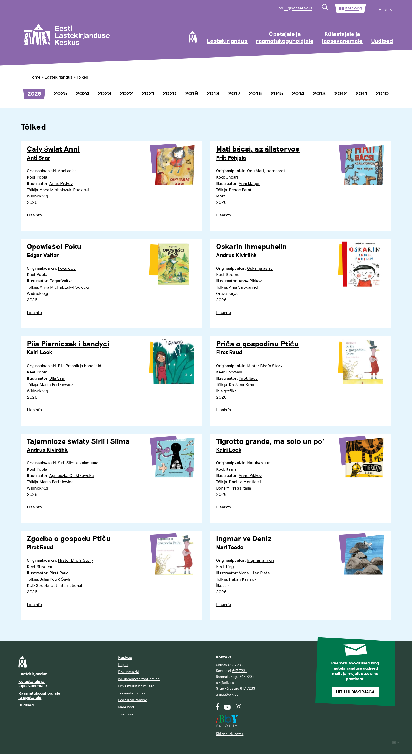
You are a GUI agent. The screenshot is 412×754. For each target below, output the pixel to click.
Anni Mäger (249, 183)
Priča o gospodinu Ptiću (257, 344)
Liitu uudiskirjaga (355, 692)
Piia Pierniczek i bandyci (68, 344)
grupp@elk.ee (227, 694)
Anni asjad (67, 171)
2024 (82, 93)
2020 (170, 93)
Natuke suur (258, 463)
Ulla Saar (57, 378)
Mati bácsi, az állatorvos (258, 149)
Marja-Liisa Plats (254, 573)
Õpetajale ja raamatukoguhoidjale (284, 38)
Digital (398, 742)
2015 (277, 93)
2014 (298, 93)
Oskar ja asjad (260, 268)
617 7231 (239, 671)
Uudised (382, 41)
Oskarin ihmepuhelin (251, 247)
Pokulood (67, 268)
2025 (61, 93)
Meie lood (126, 707)
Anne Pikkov (61, 183)
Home (34, 77)
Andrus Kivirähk (236, 255)
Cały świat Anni (53, 149)
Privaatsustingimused (136, 686)
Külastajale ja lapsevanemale (342, 38)
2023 (104, 93)
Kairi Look (39, 352)
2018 (213, 93)
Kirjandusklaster (229, 734)
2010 (382, 93)
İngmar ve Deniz (243, 539)
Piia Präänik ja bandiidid (79, 365)
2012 (340, 93)
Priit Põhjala (231, 158)
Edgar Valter (43, 255)
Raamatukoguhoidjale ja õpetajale (39, 695)
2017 (234, 93)
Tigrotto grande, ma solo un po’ (270, 441)
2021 (148, 93)
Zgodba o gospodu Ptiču (69, 539)
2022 (126, 93)
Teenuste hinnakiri (133, 693)
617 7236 (235, 665)
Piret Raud (229, 352)
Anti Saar (38, 158)
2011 (361, 93)
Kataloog (353, 8)
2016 (255, 93)
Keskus (125, 658)
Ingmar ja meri (260, 560)
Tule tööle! (126, 714)
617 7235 (247, 676)
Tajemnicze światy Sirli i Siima (78, 441)
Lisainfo (34, 215)
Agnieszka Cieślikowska (71, 475)
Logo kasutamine (132, 700)
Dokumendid (128, 672)
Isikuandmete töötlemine (139, 679)
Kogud (123, 665)
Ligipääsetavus (298, 8)
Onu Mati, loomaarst (266, 171)
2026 (34, 94)
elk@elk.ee (225, 682)
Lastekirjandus (227, 41)
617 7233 (247, 688)
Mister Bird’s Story (264, 365)
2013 (319, 93)
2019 (191, 93)
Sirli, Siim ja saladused (78, 463)
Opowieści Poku (54, 247)
